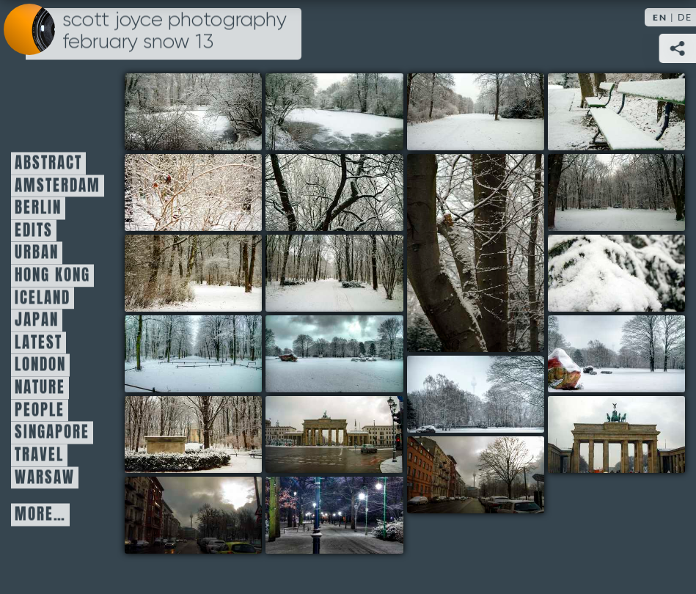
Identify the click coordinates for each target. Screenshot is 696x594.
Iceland (42, 298)
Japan (37, 320)
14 (475, 394)
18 (475, 474)
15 (193, 434)
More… (40, 515)
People (40, 410)
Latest (38, 342)
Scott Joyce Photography (174, 31)
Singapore (52, 433)
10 (616, 273)
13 (616, 353)
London (40, 365)
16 (334, 434)
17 (616, 434)
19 (193, 515)
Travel (39, 455)
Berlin (38, 208)
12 (334, 353)
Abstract (48, 164)
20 (334, 515)
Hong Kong (52, 276)
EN (660, 17)
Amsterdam (57, 186)
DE (685, 17)
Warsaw (45, 477)
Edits (34, 230)
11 (193, 353)
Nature (40, 388)
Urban (37, 253)
